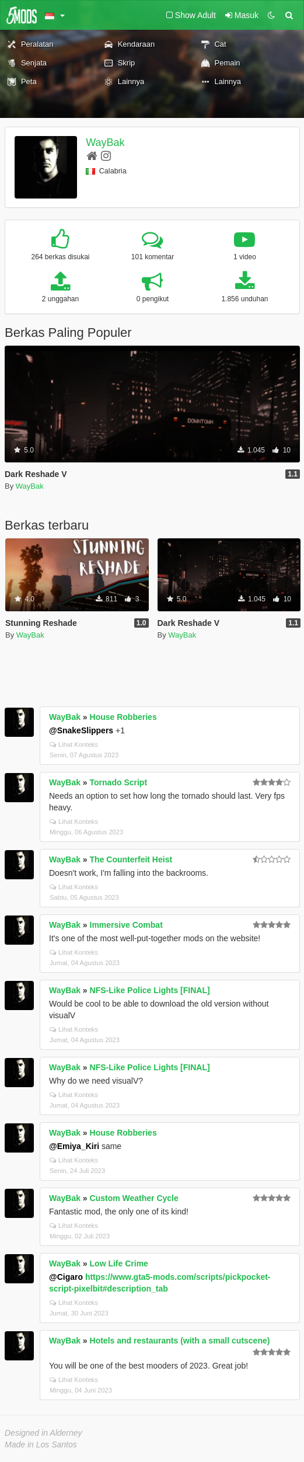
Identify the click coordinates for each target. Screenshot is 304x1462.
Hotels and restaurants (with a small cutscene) (180, 1340)
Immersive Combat (126, 925)
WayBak (105, 142)
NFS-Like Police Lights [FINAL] (150, 990)
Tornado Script (119, 782)
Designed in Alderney (43, 1432)
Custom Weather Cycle (134, 1198)
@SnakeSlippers (81, 730)
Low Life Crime (119, 1263)
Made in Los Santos (41, 1444)
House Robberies (123, 717)
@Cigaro (66, 1277)
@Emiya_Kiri (74, 1146)
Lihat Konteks (74, 744)
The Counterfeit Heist (131, 859)
